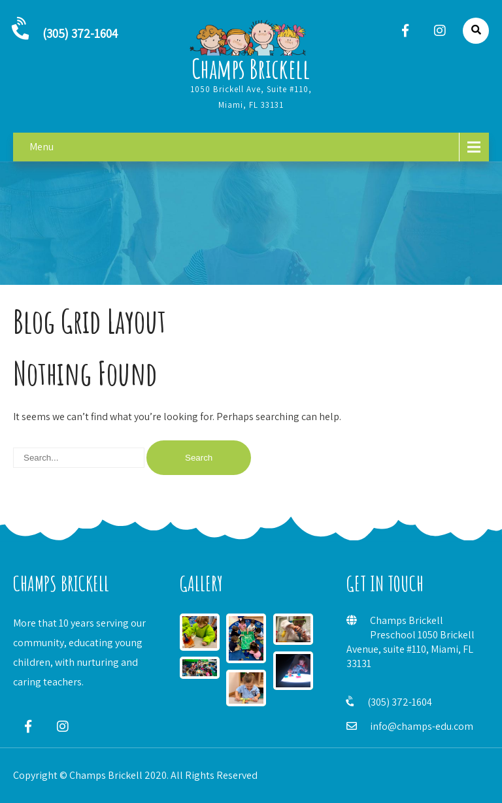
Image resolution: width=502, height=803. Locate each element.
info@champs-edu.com (421, 726)
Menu (41, 147)
